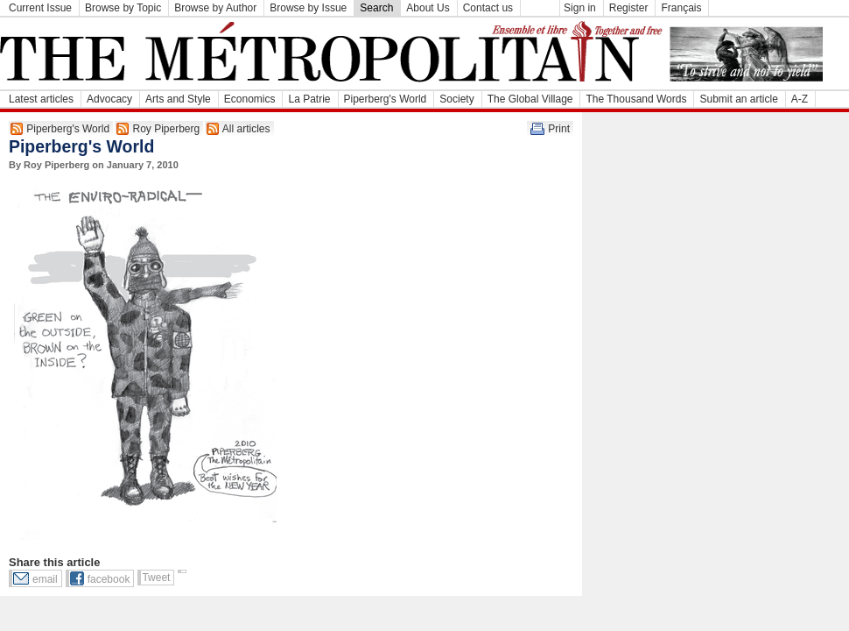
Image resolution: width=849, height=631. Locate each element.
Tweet (156, 577)
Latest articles (41, 99)
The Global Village (530, 99)
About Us (427, 8)
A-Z (799, 99)
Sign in (580, 8)
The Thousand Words (636, 99)
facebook (109, 579)
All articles (246, 129)
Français (681, 8)
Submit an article (738, 99)
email (45, 579)
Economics (250, 99)
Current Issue (40, 8)
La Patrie (309, 99)
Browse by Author (215, 8)
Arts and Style (178, 99)
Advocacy (109, 99)
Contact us (488, 8)
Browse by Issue (308, 8)
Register (629, 8)
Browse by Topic (123, 8)
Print (559, 129)
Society (456, 99)
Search (376, 8)
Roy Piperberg (166, 129)
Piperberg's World (385, 99)
